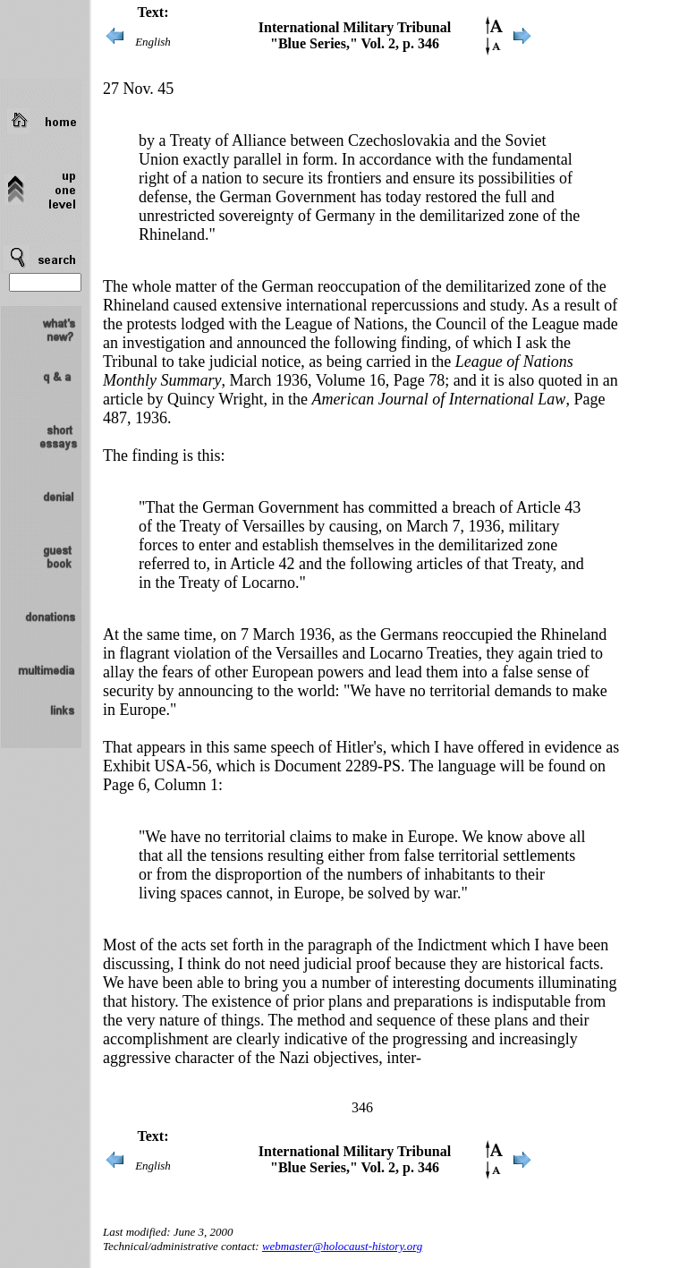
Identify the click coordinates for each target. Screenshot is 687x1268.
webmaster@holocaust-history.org (342, 1246)
